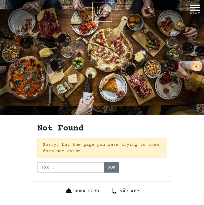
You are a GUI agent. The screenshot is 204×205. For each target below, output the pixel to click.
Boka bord (82, 191)
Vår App (125, 191)
